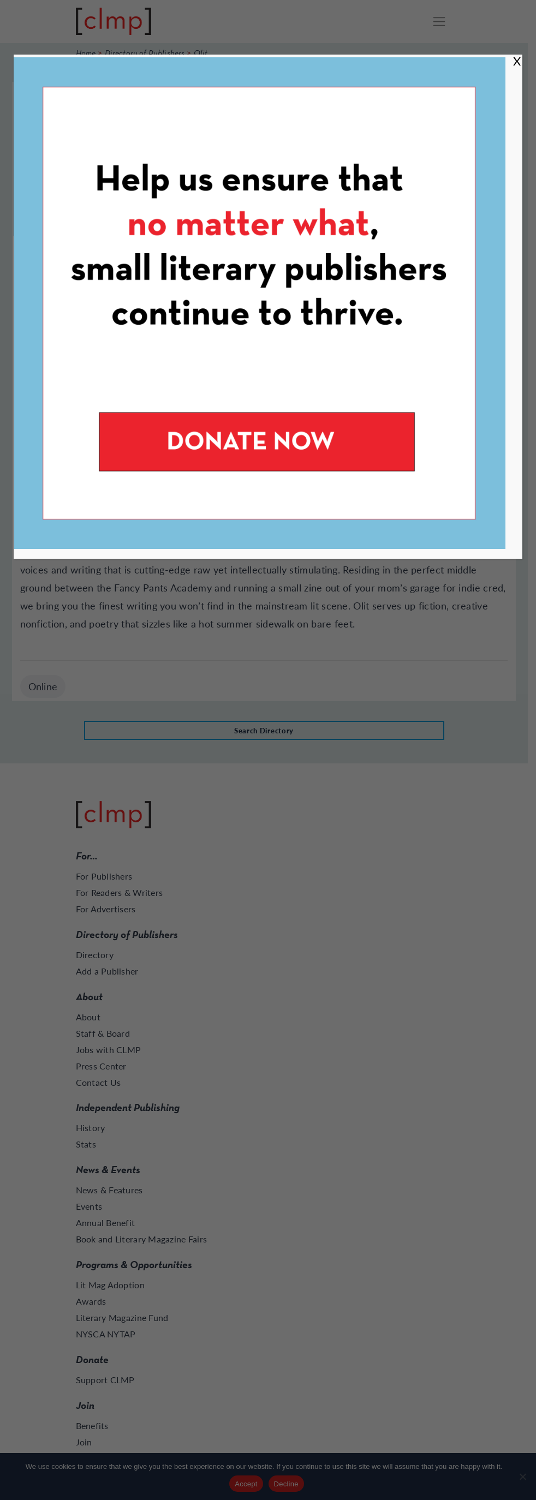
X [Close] (517, 60)
